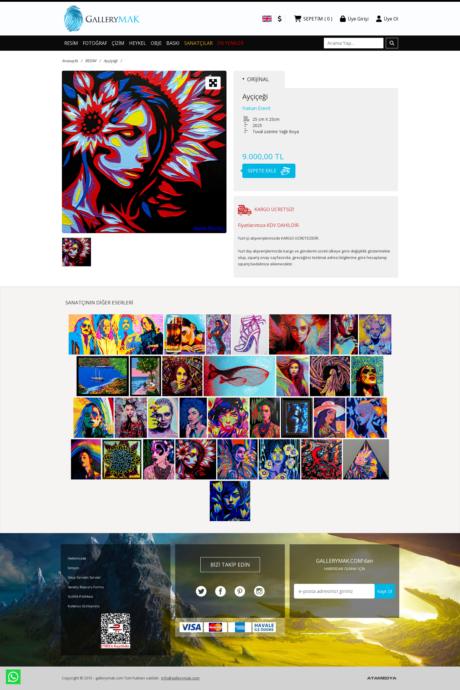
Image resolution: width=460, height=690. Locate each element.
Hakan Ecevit (256, 108)
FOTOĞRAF (95, 43)
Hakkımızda (77, 558)
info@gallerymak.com (180, 678)
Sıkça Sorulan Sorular (84, 577)
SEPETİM (313, 18)
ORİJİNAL (256, 79)
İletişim (73, 568)
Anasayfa (70, 60)
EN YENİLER (230, 43)
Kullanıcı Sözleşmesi (83, 606)
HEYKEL (137, 43)
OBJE (156, 43)
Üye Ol (387, 19)
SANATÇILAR (198, 43)
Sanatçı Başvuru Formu (86, 587)
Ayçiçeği (110, 60)
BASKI (173, 43)
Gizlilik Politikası (80, 596)
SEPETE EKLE (266, 170)
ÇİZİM (118, 43)
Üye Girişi (354, 19)
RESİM (71, 43)
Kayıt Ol (384, 591)
